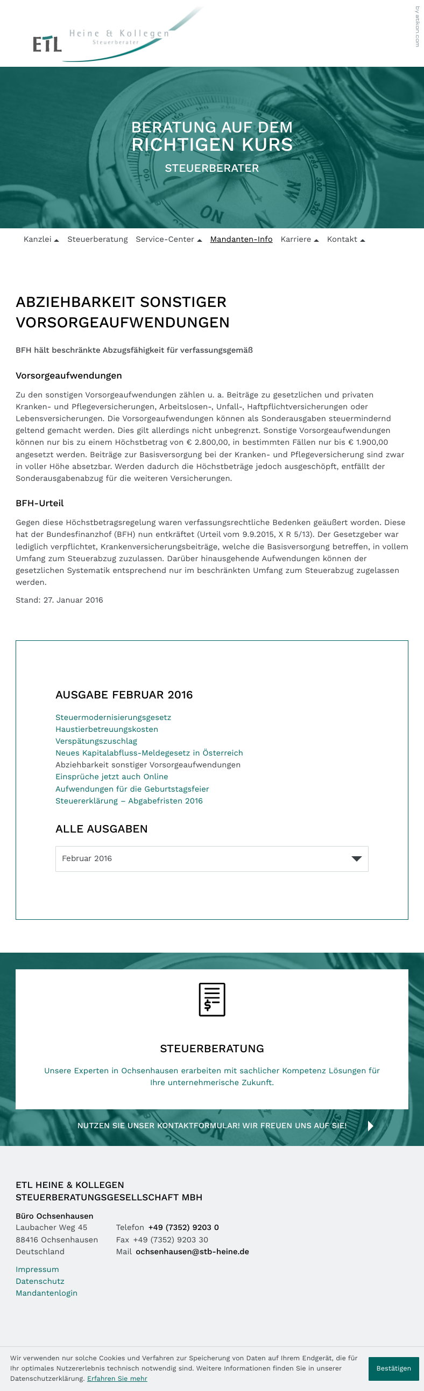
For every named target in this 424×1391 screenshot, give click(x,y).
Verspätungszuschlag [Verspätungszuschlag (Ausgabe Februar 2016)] (96, 742)
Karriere (295, 240)
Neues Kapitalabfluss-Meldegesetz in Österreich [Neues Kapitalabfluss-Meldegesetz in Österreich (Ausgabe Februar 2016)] (149, 754)
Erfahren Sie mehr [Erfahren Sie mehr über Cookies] (117, 1379)
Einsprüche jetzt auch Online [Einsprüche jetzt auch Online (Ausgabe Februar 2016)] (111, 777)
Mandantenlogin (46, 1294)
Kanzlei (38, 240)
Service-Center (165, 240)
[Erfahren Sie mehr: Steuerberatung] (212, 1039)
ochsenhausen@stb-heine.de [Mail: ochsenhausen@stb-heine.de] (192, 1252)
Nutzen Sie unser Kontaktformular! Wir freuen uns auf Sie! (212, 1126)
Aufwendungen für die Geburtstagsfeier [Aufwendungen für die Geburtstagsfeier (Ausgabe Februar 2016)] (132, 790)
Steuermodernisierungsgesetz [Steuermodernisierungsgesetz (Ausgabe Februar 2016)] (113, 718)
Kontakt (342, 240)
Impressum (37, 1270)
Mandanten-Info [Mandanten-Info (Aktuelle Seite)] (241, 240)
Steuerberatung (97, 240)
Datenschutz (40, 1282)
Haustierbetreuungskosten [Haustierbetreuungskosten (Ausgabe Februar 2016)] (106, 730)
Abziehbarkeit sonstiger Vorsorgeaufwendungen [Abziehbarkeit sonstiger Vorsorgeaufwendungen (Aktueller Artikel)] (148, 765)
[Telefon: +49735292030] (186, 1228)
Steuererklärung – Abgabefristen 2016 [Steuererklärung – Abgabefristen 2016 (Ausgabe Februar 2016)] (129, 801)
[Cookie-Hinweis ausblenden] (394, 1369)
